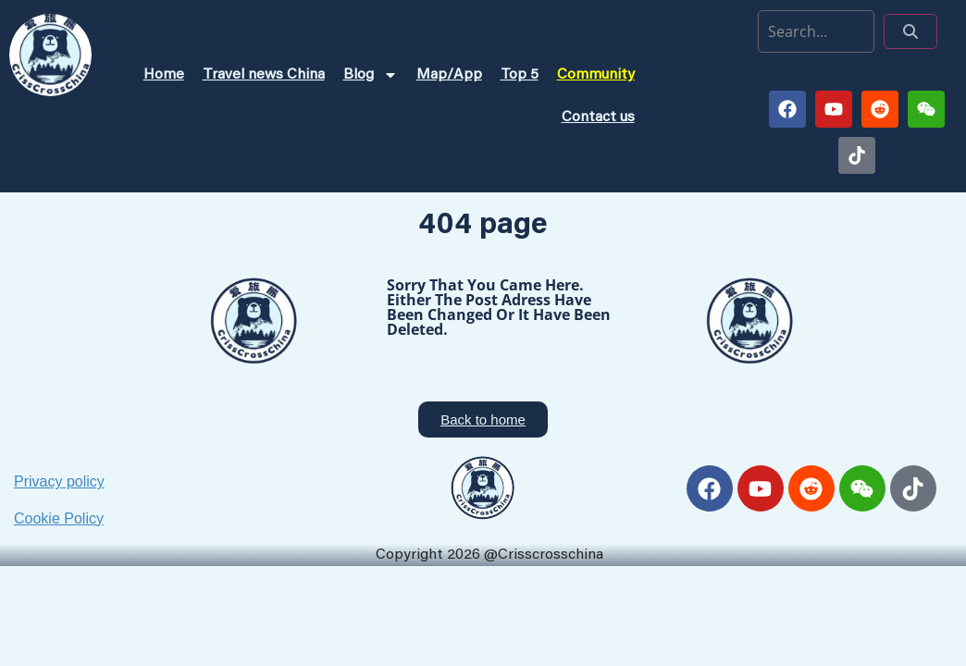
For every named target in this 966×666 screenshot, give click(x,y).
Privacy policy (59, 481)
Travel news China (264, 75)
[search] (816, 31)
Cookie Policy (59, 518)
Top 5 (520, 75)
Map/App (449, 75)
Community (596, 75)
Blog (370, 75)
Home (163, 75)
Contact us (598, 117)
